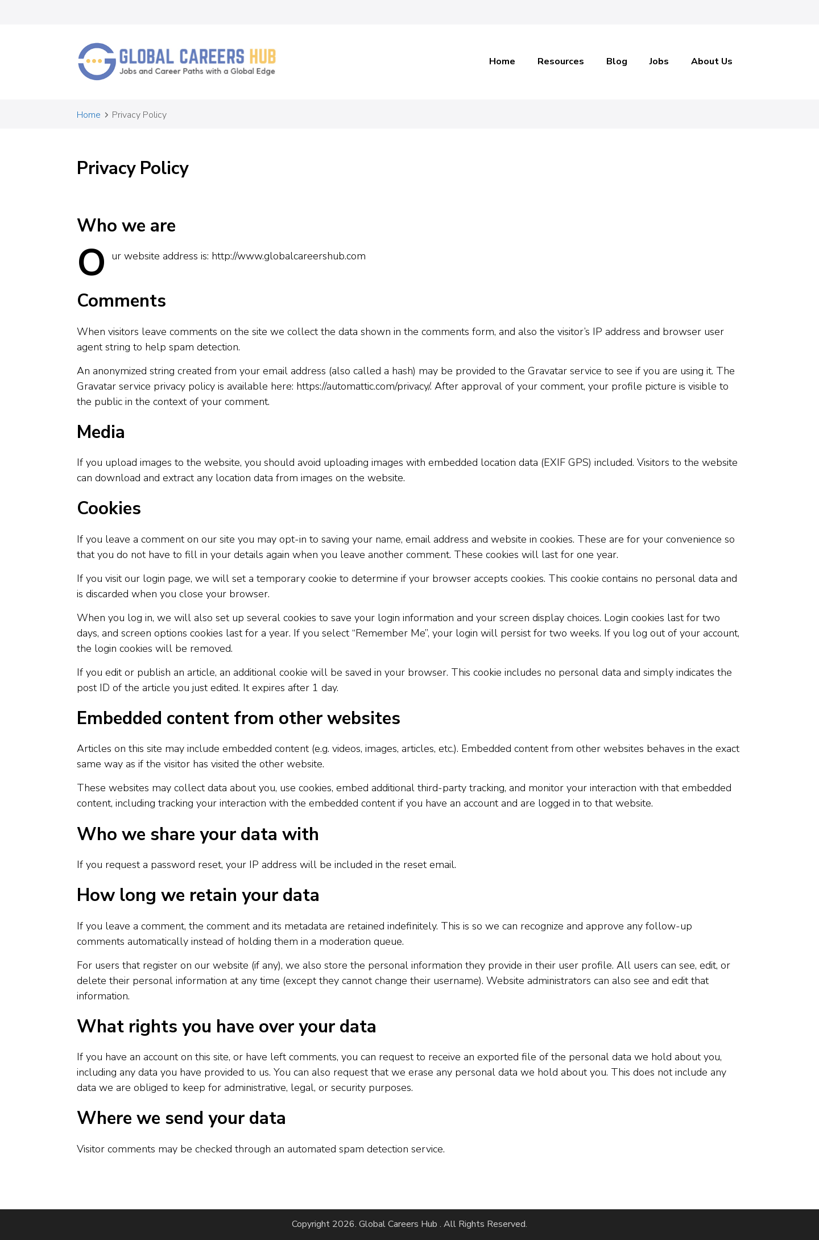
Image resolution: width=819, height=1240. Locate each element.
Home (502, 61)
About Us (712, 61)
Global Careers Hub (398, 1224)
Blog (616, 61)
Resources (560, 61)
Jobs (659, 61)
